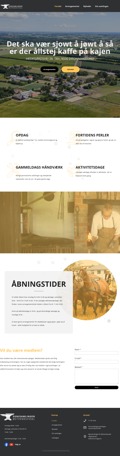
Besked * (78, 367)
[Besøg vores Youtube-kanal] (11, 444)
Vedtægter (55, 438)
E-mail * (78, 358)
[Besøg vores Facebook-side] (6, 444)
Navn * (78, 349)
